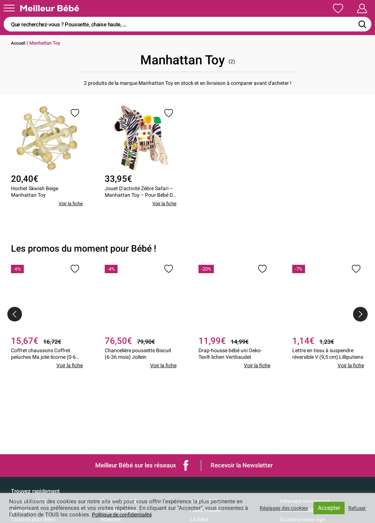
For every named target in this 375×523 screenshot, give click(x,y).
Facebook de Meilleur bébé (186, 465)
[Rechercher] (362, 24)
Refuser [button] (356, 508)
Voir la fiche (69, 209)
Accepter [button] (328, 507)
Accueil (19, 43)
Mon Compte (348, 8)
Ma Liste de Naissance (284, 8)
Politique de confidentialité (129, 514)
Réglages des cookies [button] (280, 508)
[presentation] (14, 320)
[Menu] (9, 8)
